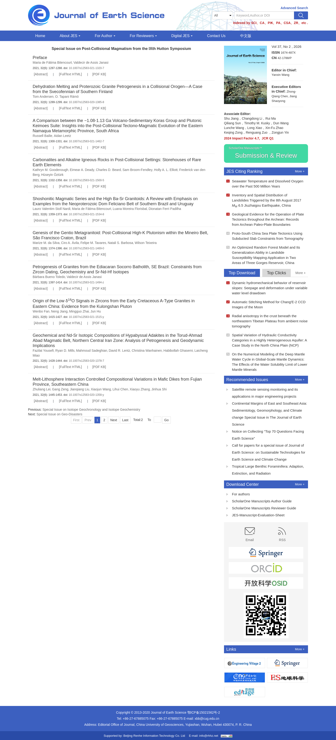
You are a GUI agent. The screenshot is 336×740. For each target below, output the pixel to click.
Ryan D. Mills (64, 350)
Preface (40, 57)
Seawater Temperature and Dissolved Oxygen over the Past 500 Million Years (264, 183)
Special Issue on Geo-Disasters (59, 414)
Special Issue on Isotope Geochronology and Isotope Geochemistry (91, 409)
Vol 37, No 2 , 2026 (286, 47)
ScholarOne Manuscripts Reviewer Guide (261, 508)
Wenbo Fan (41, 311)
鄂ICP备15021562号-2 (203, 712)
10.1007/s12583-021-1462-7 (86, 141)
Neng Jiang (59, 311)
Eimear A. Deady (82, 170)
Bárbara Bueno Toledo (49, 277)
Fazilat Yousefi (43, 350)
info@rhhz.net (208, 735)
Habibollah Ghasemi (178, 350)
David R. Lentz (119, 350)
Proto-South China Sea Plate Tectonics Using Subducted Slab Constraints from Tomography (265, 235)
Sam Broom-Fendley (137, 170)
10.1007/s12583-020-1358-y (86, 394)
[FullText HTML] (70, 74)
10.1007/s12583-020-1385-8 (86, 102)
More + (299, 171)
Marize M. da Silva (46, 243)
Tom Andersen (43, 96)
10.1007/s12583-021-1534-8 (86, 214)
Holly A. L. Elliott (166, 170)
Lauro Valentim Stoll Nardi (51, 209)
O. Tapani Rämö (67, 96)
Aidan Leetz (62, 136)
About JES (70, 36)
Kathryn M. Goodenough (50, 170)
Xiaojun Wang (101, 389)
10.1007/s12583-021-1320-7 (86, 68)
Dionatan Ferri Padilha (165, 209)
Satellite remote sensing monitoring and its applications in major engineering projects (262, 392)
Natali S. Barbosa (120, 243)
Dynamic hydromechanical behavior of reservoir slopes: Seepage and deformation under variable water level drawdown (267, 288)
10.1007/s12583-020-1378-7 (86, 360)
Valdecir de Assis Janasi (91, 62)
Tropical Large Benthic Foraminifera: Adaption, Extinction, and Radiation (265, 469)
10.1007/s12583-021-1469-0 (86, 248)
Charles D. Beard (108, 170)
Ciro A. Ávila (70, 243)
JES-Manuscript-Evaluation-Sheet (255, 515)
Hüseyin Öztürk (52, 175)
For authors (238, 494)
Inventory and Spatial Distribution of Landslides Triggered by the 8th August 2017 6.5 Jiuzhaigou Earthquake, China (263, 200)
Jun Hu (96, 311)
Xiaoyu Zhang (140, 389)
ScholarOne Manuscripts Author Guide (259, 501)
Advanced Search (294, 8)
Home (40, 36)
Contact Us (216, 36)
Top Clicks (276, 273)
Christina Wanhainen (147, 350)
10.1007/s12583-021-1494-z (86, 282)
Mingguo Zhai (79, 311)
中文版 (245, 36)
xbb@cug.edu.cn (207, 718)
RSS (282, 534)
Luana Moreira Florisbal (130, 209)
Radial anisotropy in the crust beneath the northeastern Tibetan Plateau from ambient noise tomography (267, 321)
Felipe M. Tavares (93, 243)
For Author (105, 36)
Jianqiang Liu (79, 389)
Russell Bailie (42, 136)
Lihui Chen (120, 389)
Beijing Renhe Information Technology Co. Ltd (154, 735)
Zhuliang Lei (41, 389)
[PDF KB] (99, 74)
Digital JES (181, 36)
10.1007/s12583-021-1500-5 (86, 180)
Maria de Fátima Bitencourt (52, 62)
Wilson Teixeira (146, 243)
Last (125, 420)
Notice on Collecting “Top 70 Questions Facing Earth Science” (265, 434)
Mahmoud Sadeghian (91, 350)
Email (250, 534)
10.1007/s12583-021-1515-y (86, 317)
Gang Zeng (60, 389)
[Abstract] (41, 74)
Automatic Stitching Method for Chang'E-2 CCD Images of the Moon (266, 304)
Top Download (242, 273)
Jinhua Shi (159, 389)
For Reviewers (143, 36)
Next (113, 420)
